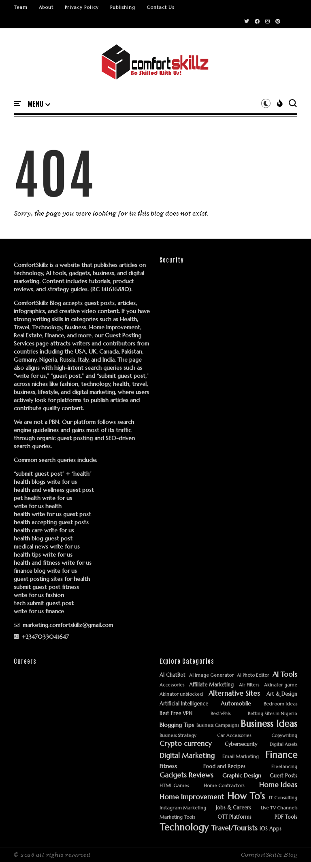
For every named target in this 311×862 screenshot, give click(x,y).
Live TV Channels (279, 808)
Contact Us (160, 7)
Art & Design (281, 694)
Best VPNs (220, 713)
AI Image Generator (211, 675)
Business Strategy (178, 735)
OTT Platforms (234, 817)
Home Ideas (278, 785)
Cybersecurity (241, 744)
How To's (246, 796)
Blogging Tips (177, 725)
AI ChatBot (172, 675)
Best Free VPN (176, 714)
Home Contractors (224, 785)
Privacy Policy (82, 7)
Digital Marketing (187, 756)
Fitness (168, 766)
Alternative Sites (234, 694)
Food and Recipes (224, 767)
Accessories (172, 685)
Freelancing (284, 766)
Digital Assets (283, 744)
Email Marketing (240, 756)
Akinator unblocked (181, 694)
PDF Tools (286, 817)
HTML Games (174, 785)
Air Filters (249, 685)
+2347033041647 (41, 636)
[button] (39, 104)
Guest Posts (283, 776)
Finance (281, 755)
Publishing (122, 7)
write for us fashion (39, 595)
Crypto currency (185, 744)
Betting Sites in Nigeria (272, 713)
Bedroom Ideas (280, 704)
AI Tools (285, 675)
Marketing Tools (177, 817)
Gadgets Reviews (186, 775)
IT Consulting (283, 798)
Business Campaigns (217, 725)
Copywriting (284, 735)
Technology (184, 827)
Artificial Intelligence (184, 704)
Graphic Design (241, 775)
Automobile (236, 703)
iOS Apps (270, 829)
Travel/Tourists (234, 828)
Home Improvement (192, 797)
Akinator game (280, 685)
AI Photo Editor (253, 675)
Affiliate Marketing (211, 685)
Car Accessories (234, 735)
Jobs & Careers (233, 808)
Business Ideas (269, 723)
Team (21, 7)
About (46, 7)
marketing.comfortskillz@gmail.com (63, 625)
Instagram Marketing (183, 808)
